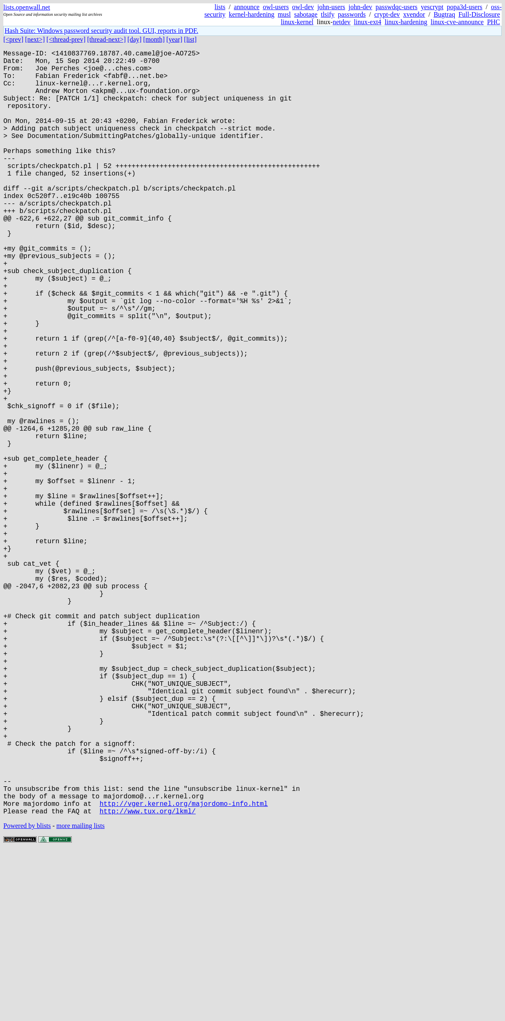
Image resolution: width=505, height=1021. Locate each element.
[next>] (35, 39)
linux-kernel (297, 21)
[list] (190, 39)
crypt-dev (387, 14)
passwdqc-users (396, 6)
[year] (174, 39)
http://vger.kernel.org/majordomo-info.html (183, 971)
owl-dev (303, 6)
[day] (134, 39)
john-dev (360, 6)
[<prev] (13, 39)
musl (284, 14)
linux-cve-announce (457, 21)
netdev (342, 21)
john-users (331, 6)
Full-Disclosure (479, 14)
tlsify (328, 14)
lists (220, 6)
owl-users (276, 6)
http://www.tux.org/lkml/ (147, 981)
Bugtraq (444, 14)
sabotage (306, 14)
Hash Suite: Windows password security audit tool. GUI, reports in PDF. (101, 30)
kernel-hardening (251, 14)
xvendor (414, 14)
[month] (154, 39)
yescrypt (432, 6)
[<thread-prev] (65, 39)
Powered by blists (27, 995)
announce (246, 6)
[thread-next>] (106, 39)
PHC (493, 21)
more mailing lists (80, 995)
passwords (352, 14)
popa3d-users (464, 6)
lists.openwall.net (26, 7)
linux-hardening (406, 21)
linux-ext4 (367, 21)
